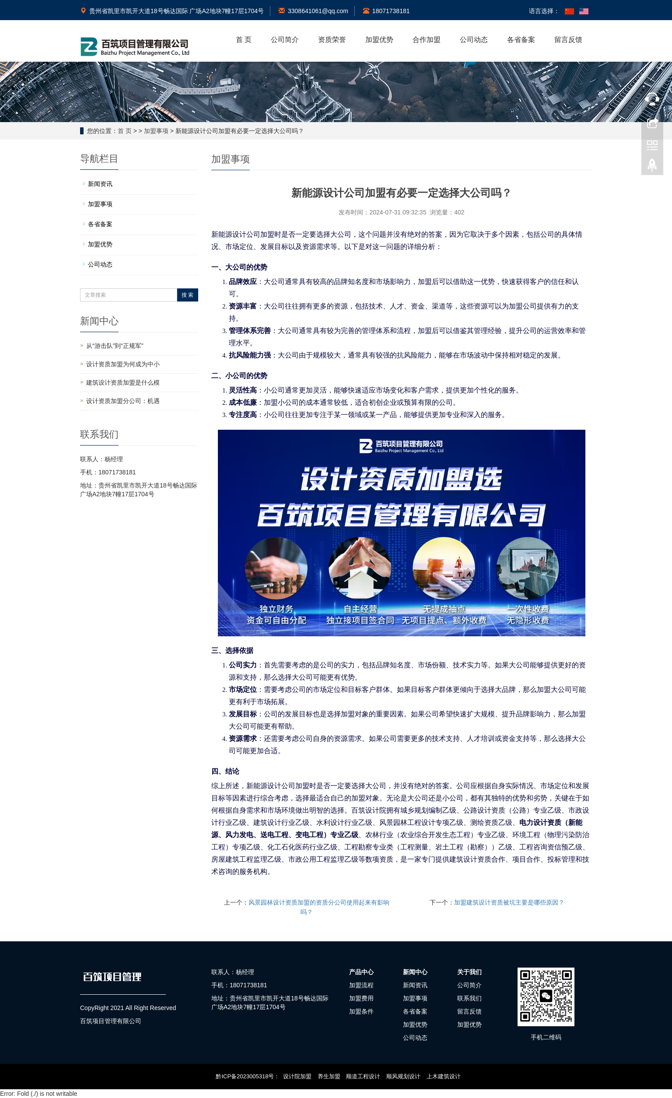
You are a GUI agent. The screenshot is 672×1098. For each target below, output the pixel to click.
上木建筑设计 (444, 1076)
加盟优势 (379, 39)
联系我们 (469, 998)
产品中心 (361, 971)
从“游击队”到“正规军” (115, 345)
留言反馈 (568, 39)
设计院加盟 (297, 1076)
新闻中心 (415, 971)
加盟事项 (156, 130)
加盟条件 (361, 1011)
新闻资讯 (100, 183)
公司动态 (474, 39)
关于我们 (469, 971)
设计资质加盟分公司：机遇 (123, 400)
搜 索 (187, 295)
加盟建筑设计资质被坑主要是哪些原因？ (509, 902)
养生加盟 (329, 1076)
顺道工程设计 (363, 1076)
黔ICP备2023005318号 (245, 1076)
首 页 (244, 39)
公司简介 (285, 39)
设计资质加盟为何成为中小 (123, 364)
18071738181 (386, 10)
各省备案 (521, 39)
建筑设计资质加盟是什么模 (123, 382)
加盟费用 (361, 998)
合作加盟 (427, 39)
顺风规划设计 (403, 1076)
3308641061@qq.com (313, 10)
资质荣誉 (332, 39)
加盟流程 (361, 985)
